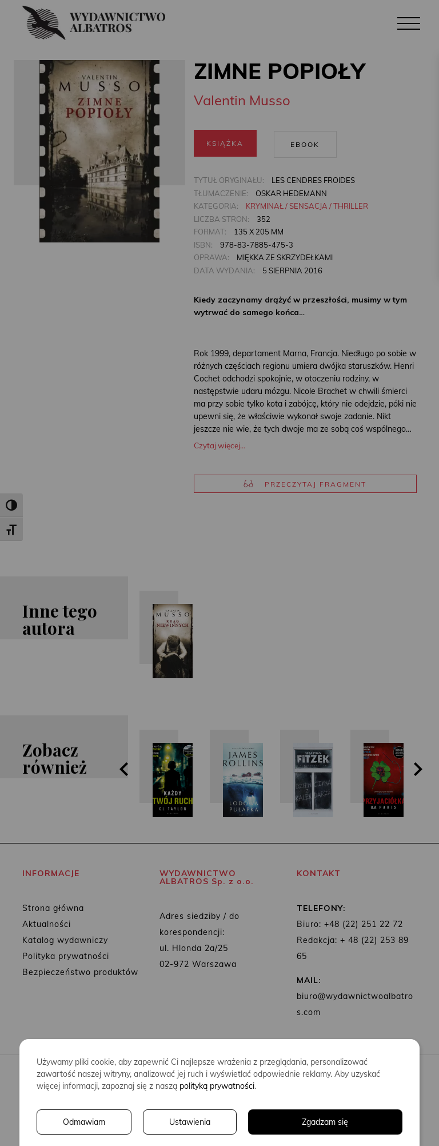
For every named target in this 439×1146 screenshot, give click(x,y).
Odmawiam (84, 1122)
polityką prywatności (216, 1086)
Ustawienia (189, 1122)
